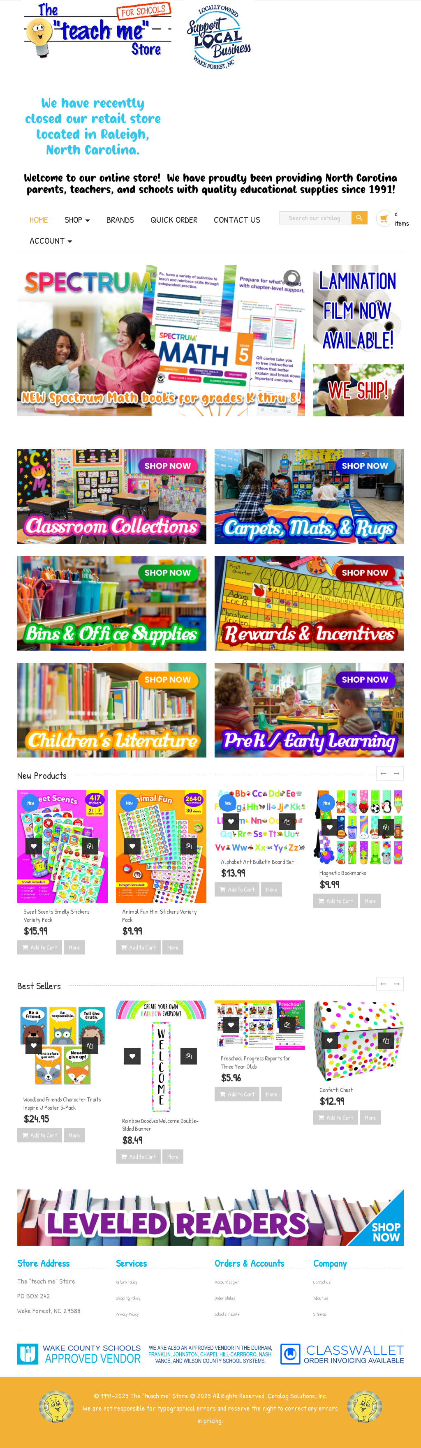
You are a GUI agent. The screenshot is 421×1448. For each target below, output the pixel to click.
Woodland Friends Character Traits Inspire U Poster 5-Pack (62, 1103)
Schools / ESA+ (227, 1314)
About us (320, 1298)
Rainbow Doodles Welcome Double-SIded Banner (160, 1124)
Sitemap (319, 1314)
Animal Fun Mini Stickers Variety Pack (159, 915)
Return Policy (127, 1282)
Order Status (225, 1298)
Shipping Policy (128, 1298)
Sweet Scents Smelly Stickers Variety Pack (56, 915)
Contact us (322, 1282)
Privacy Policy (127, 1314)
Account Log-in (227, 1282)
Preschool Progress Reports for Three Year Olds (255, 1062)
